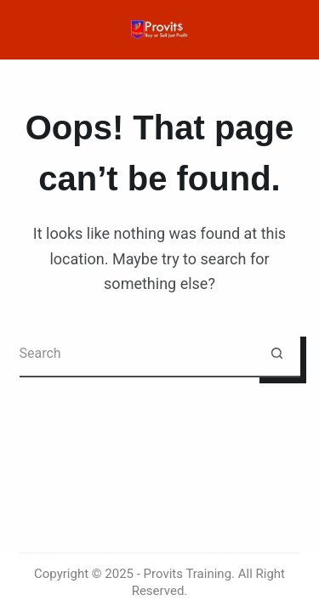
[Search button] (276, 354)
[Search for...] (136, 354)
